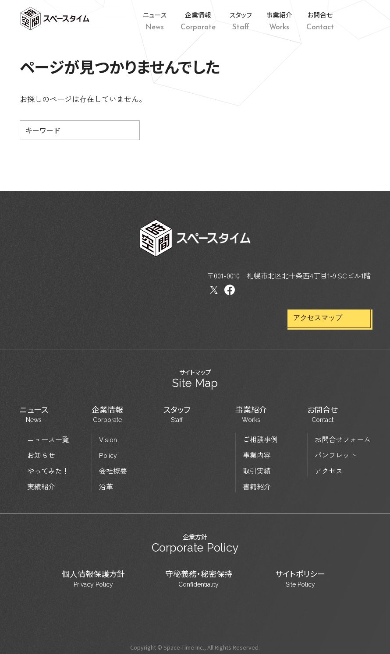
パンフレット (336, 454)
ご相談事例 (260, 438)
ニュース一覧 (48, 438)
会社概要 (113, 470)
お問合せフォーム (343, 438)
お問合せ (322, 414)
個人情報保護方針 (93, 578)
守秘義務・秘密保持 (198, 578)
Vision (108, 438)
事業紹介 (251, 414)
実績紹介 (41, 486)
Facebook (364, 18)
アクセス (329, 470)
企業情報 (107, 414)
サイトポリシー (300, 578)
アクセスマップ (317, 317)
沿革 (106, 486)
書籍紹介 (257, 486)
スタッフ (176, 414)
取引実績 (257, 470)
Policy (108, 454)
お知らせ (41, 454)
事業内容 (257, 454)
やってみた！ (48, 470)
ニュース (34, 414)
